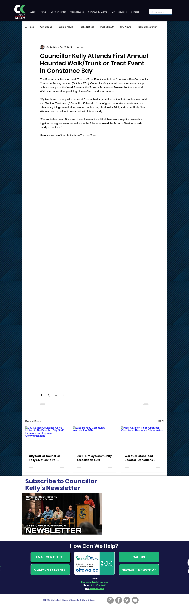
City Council (46, 26)
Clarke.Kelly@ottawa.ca (94, 582)
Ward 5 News (66, 26)
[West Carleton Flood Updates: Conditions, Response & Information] (142, 438)
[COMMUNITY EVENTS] (50, 569)
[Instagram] (110, 600)
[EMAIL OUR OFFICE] (50, 557)
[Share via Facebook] (41, 395)
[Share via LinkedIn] (55, 395)
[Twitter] (126, 600)
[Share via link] (63, 395)
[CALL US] (139, 557)
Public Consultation (147, 26)
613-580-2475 (98, 585)
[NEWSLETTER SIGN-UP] (139, 569)
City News (125, 26)
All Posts (29, 26)
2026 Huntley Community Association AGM (94, 458)
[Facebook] (118, 600)
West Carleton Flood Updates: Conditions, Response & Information (141, 458)
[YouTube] (135, 600)
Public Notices (86, 26)
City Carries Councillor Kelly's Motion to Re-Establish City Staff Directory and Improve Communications (44, 458)
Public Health (107, 26)
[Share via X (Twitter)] (48, 395)
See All (160, 421)
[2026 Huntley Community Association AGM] (94, 438)
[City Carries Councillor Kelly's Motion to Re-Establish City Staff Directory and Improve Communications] (46, 438)
